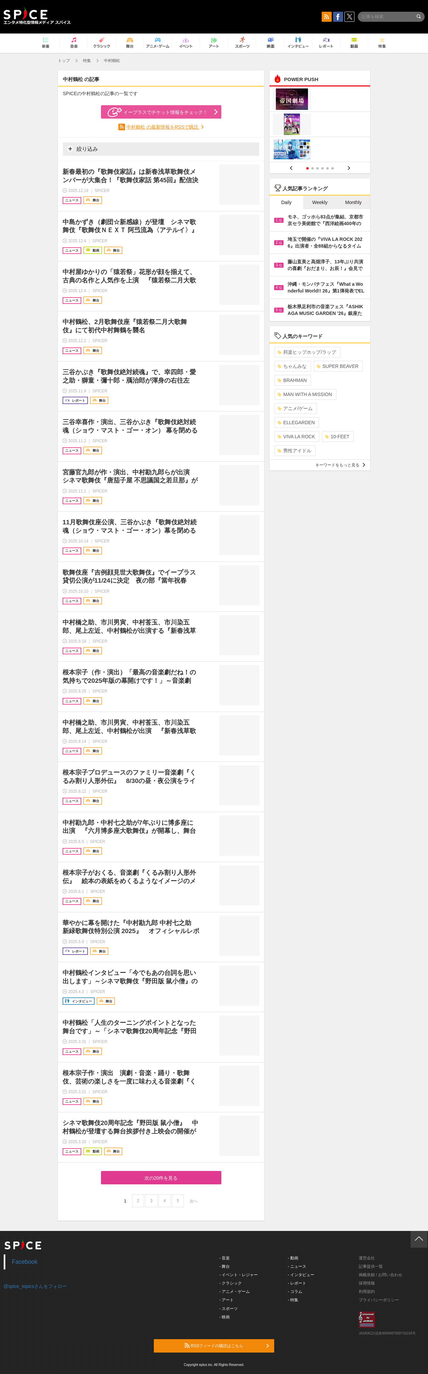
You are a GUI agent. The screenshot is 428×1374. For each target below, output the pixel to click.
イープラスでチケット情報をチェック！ (158, 112)
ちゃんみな (292, 366)
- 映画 (224, 1317)
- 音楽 (224, 1258)
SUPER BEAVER (337, 366)
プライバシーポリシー (379, 1300)
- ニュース (297, 1266)
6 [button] (332, 168)
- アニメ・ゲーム (234, 1291)
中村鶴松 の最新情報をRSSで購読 (163, 127)
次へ (194, 1201)
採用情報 (367, 1283)
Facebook (25, 1261)
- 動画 (293, 1258)
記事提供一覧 (371, 1266)
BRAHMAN (292, 380)
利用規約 (367, 1291)
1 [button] (307, 168)
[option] (320, 125)
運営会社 (367, 1258)
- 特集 (293, 1300)
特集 (87, 60)
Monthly (353, 202)
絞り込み (82, 149)
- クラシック (230, 1283)
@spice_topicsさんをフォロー (35, 1286)
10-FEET (337, 436)
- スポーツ (228, 1308)
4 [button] (322, 168)
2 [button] (312, 168)
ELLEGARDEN (296, 422)
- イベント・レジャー (238, 1274)
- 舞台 (224, 1266)
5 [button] (327, 168)
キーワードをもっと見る (340, 465)
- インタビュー (301, 1274)
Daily (286, 202)
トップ (64, 60)
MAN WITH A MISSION (305, 394)
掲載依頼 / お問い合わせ (380, 1274)
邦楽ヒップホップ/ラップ (307, 352)
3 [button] (317, 168)
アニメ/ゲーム (295, 408)
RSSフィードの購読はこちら (227, 1345)
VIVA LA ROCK (296, 436)
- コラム (295, 1291)
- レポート (297, 1283)
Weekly (320, 202)
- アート (226, 1300)
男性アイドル (294, 450)
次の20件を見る (161, 1178)
